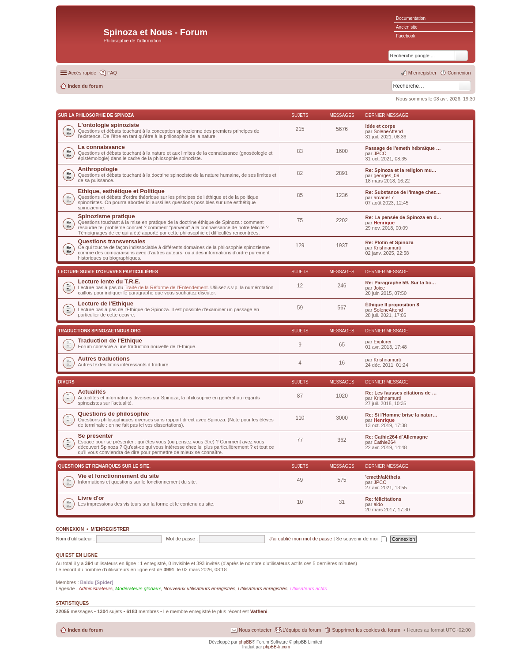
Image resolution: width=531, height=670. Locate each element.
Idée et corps (380, 126)
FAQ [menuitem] (112, 72)
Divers (66, 382)
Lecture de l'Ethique (106, 303)
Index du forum (85, 630)
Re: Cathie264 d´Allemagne (396, 436)
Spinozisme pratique (106, 216)
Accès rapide (82, 72)
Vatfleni (258, 611)
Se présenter (95, 435)
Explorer (382, 341)
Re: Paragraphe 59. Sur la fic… (400, 282)
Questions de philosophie (113, 413)
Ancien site (407, 27)
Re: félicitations (383, 499)
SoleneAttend (388, 131)
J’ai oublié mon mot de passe (300, 538)
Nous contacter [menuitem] (255, 630)
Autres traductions (104, 358)
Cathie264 (384, 442)
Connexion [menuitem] (459, 72)
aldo (378, 504)
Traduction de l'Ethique (110, 340)
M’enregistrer (109, 529)
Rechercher (464, 86)
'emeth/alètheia (382, 477)
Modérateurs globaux (138, 588)
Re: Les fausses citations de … (401, 392)
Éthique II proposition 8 (392, 304)
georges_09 (386, 175)
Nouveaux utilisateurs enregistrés (200, 588)
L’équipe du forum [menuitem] (301, 630)
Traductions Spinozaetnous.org (99, 330)
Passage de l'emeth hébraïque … (403, 148)
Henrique (384, 222)
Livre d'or (91, 498)
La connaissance (101, 147)
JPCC (379, 153)
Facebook (405, 36)
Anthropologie (98, 169)
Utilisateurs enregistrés (262, 588)
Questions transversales (112, 241)
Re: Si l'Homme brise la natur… (401, 414)
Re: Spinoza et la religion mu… (401, 170)
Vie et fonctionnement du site (118, 476)
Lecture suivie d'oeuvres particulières (108, 271)
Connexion (70, 529)
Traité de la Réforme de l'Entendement (165, 287)
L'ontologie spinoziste (108, 125)
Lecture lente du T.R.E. (109, 281)
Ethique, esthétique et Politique (121, 191)
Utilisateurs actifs (308, 588)
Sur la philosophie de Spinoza (96, 115)
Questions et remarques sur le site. (104, 466)
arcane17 (383, 197)
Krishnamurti (387, 247)
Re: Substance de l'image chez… (403, 192)
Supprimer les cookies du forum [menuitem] (366, 630)
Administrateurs (96, 588)
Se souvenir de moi (361, 538)
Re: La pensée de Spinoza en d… (403, 217)
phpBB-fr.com (277, 646)
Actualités (92, 391)
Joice (379, 287)
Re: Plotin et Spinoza (389, 242)
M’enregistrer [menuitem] (422, 72)
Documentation (411, 18)
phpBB (245, 642)
